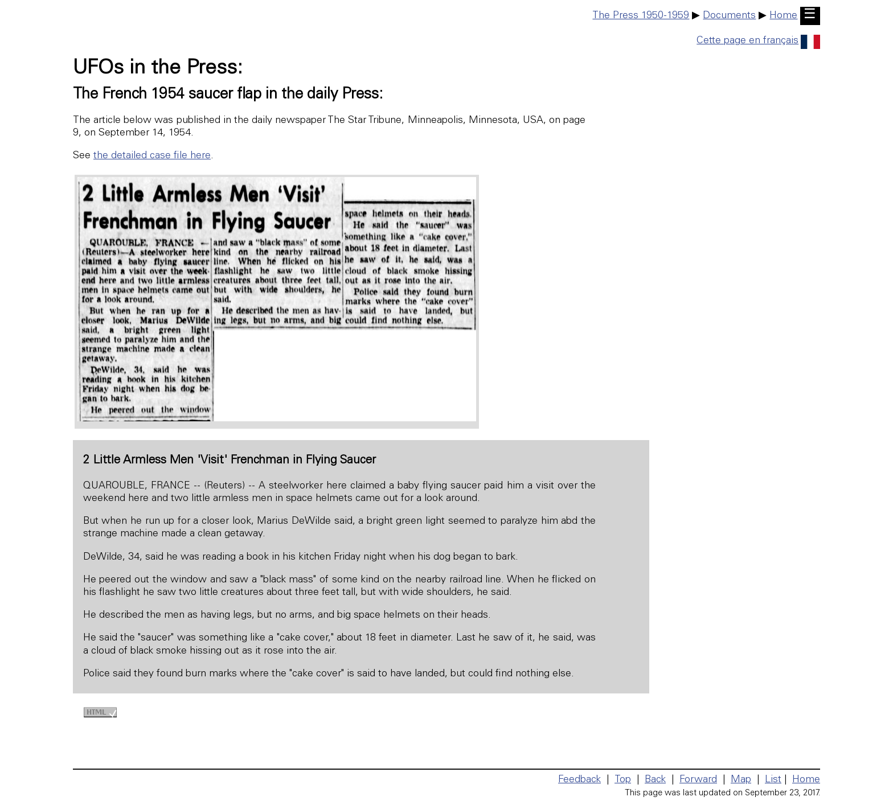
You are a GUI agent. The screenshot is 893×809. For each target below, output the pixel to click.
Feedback (579, 780)
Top (623, 780)
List (773, 780)
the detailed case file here (152, 156)
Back (655, 780)
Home (783, 16)
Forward (698, 780)
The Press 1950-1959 (640, 16)
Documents (729, 16)
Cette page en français (758, 41)
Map (741, 780)
